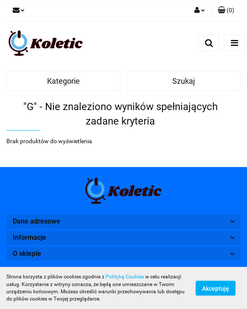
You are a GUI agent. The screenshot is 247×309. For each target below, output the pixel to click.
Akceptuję (215, 288)
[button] (226, 10)
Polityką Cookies (125, 277)
